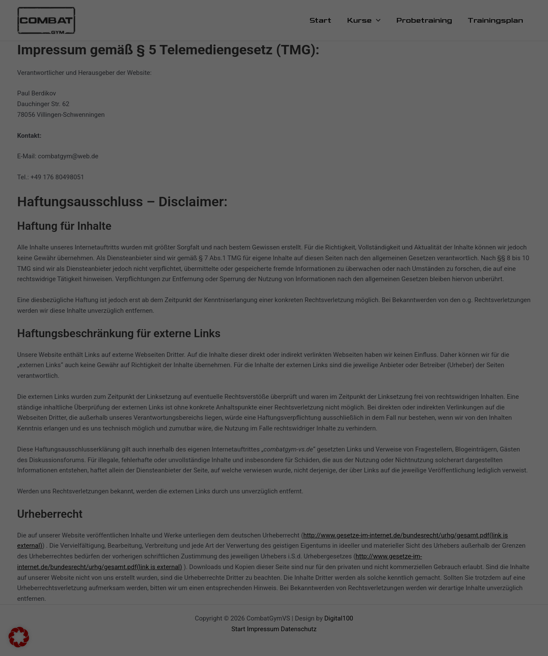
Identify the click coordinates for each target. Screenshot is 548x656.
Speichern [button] (356, 197)
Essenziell (302, 29)
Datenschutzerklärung (145, 134)
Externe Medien (310, 125)
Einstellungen (149, 143)
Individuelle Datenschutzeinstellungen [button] (274, 247)
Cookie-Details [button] (237, 267)
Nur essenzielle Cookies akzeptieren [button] (274, 222)
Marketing (302, 73)
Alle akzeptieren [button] (191, 197)
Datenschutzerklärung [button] (277, 267)
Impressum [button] (313, 267)
